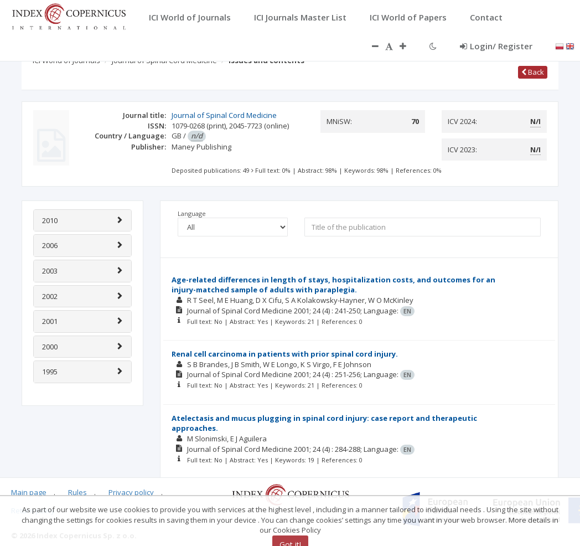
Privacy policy (131, 492)
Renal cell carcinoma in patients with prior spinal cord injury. (285, 354)
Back (532, 72)
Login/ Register (496, 45)
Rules (77, 492)
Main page (28, 492)
